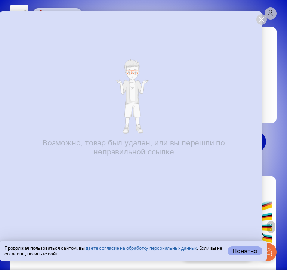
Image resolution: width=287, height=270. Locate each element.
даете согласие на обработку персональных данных (141, 248)
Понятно (244, 251)
